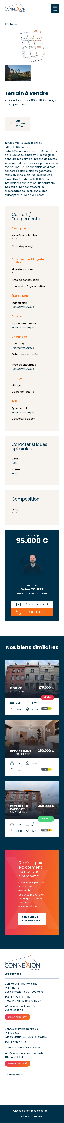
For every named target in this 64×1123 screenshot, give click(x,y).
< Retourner (12, 24)
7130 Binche (17, 691)
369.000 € (46, 806)
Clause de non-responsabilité (30, 1111)
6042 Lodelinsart (20, 812)
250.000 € (46, 751)
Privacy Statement (32, 1117)
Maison (16, 688)
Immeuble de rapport (20, 808)
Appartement (21, 751)
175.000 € (46, 688)
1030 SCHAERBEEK (20, 754)
